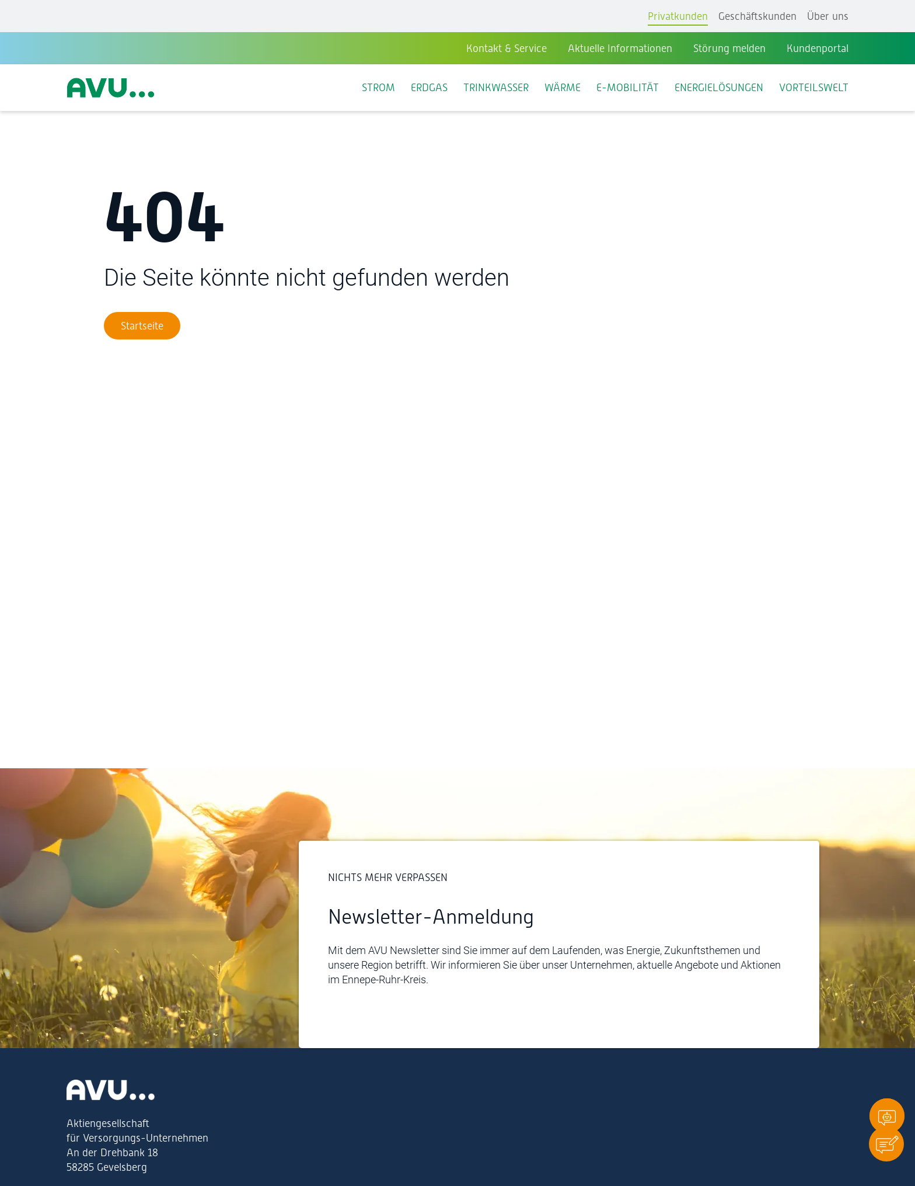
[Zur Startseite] (142, 325)
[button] (886, 1144)
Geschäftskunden (757, 16)
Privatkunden (678, 16)
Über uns (827, 16)
